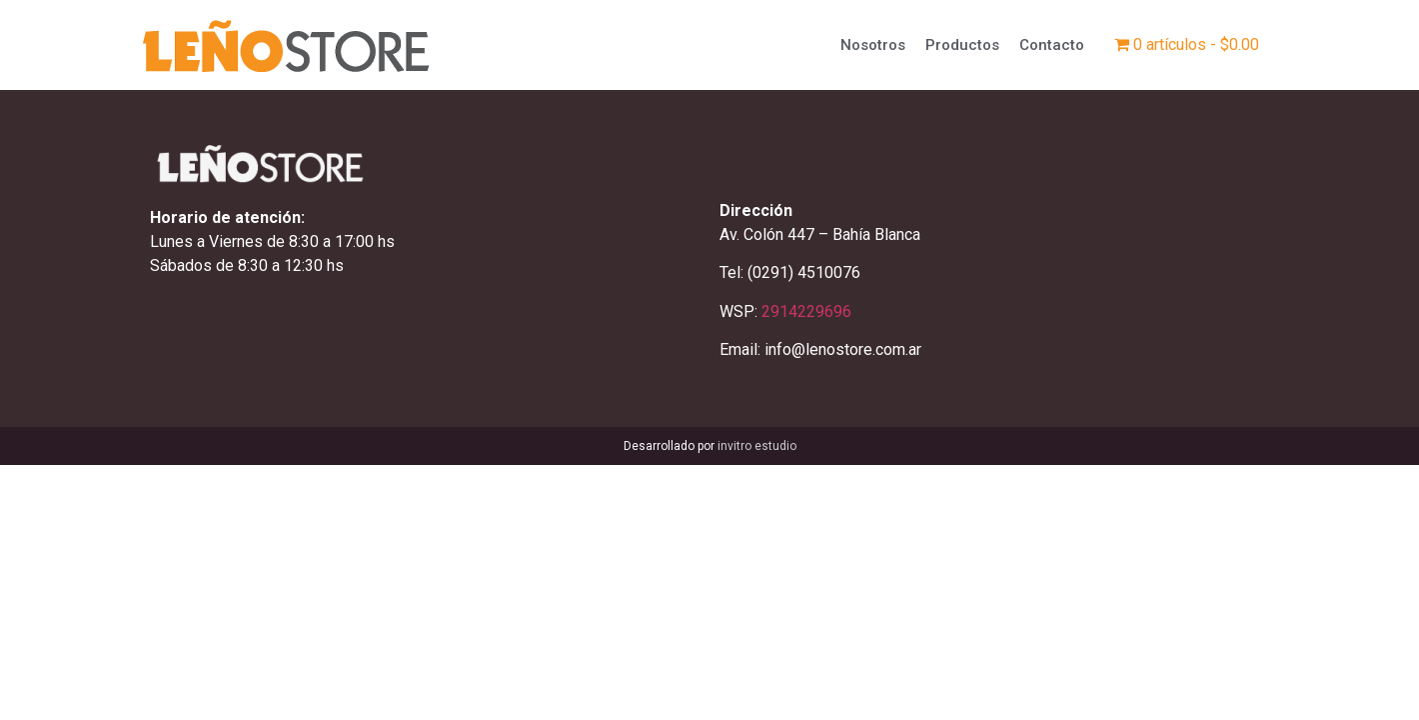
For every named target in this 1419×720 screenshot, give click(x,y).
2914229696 (806, 311)
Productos (962, 45)
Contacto (1051, 45)
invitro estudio (756, 446)
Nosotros (872, 45)
